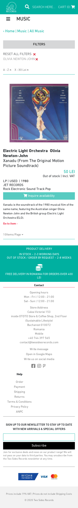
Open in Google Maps (39, 354)
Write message (39, 349)
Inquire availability (39, 196)
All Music (37, 31)
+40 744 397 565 (39, 338)
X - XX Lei (22, 70)
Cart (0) (66, 7)
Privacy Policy (19, 406)
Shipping (19, 392)
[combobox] (13, 235)
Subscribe (39, 445)
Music (22, 31)
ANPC (19, 411)
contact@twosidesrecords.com (39, 342)
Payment (19, 387)
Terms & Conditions (19, 402)
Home (10, 31)
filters (39, 44)
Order (19, 382)
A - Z (7, 70)
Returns (19, 397)
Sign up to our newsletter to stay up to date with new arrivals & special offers (39, 427)
